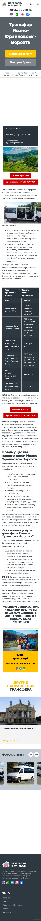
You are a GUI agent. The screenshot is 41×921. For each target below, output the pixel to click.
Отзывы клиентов (18, 596)
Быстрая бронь (20, 62)
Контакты (7, 912)
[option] (20, 773)
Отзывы (6, 909)
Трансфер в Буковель (13, 905)
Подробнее (10, 741)
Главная (6, 898)
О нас (5, 902)
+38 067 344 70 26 (20, 9)
